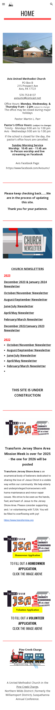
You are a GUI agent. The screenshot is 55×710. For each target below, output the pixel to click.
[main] (27, 14)
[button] (3, 4)
